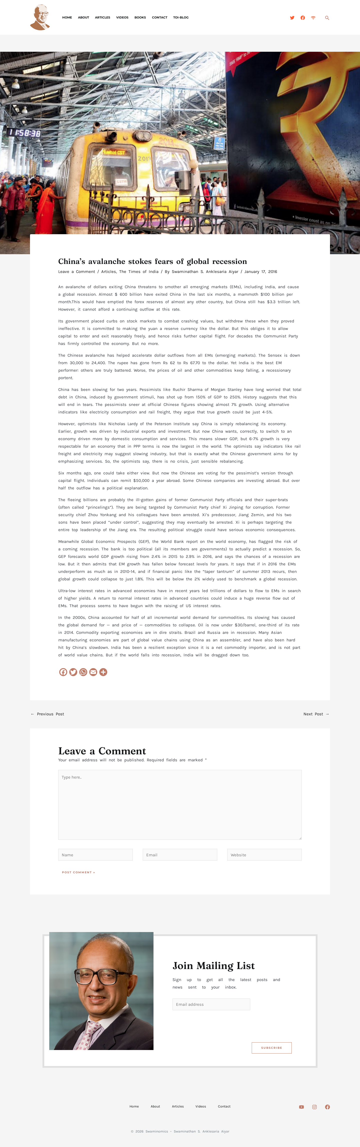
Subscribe (271, 1048)
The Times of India (138, 271)
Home (67, 17)
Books (140, 17)
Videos (122, 17)
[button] (327, 17)
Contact (159, 17)
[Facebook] (302, 17)
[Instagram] (314, 1107)
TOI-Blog (180, 17)
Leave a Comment (76, 271)
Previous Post (47, 713)
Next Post (317, 713)
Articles (102, 17)
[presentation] (211, 1025)
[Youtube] (301, 1107)
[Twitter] (292, 17)
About (83, 17)
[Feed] (313, 17)
